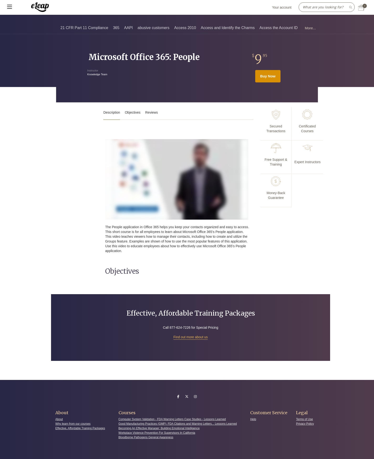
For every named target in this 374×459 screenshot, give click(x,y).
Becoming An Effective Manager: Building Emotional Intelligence (159, 428)
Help (253, 419)
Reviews (151, 112)
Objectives (132, 112)
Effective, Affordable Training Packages (80, 428)
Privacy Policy (305, 423)
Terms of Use (304, 419)
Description (111, 112)
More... (310, 28)
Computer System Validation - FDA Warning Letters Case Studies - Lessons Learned (172, 419)
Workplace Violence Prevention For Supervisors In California (157, 432)
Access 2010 (185, 28)
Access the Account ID (279, 28)
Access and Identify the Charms (228, 28)
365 (116, 28)
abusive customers (153, 28)
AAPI (128, 28)
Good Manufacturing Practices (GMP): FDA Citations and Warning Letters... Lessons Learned (178, 423)
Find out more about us (190, 337)
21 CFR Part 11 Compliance (84, 28)
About (59, 419)
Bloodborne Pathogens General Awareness (146, 437)
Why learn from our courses (72, 423)
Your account (281, 7)
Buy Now (267, 76)
